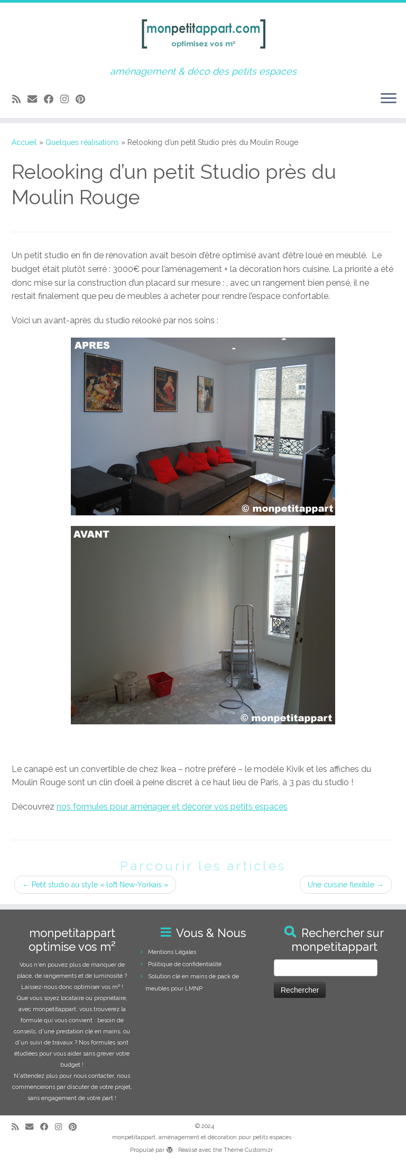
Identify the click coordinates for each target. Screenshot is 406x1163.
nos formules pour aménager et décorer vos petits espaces (172, 807)
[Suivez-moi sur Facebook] (52, 99)
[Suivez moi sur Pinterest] (84, 99)
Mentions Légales (172, 952)
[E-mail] (35, 99)
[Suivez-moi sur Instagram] (68, 99)
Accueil (24, 142)
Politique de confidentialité (185, 964)
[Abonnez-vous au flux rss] (19, 99)
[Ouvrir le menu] (388, 99)
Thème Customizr (248, 1150)
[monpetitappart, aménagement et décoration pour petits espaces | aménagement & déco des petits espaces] (203, 34)
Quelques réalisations (82, 142)
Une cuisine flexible (346, 884)
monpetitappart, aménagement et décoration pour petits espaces (201, 1137)
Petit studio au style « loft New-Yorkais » (95, 884)
